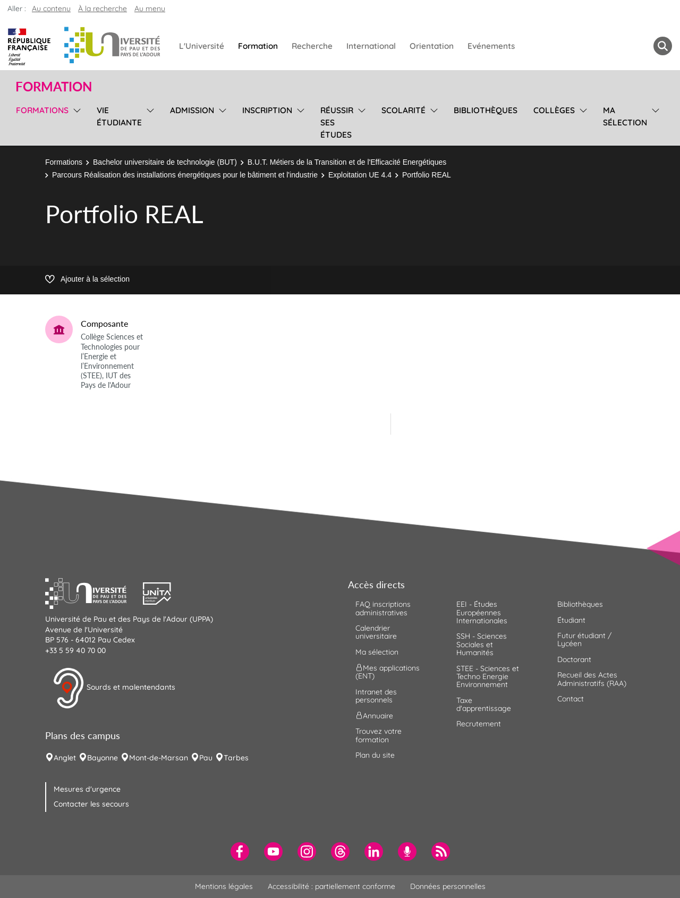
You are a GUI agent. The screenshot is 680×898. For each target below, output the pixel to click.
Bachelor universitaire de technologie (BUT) (165, 162)
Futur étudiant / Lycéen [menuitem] (584, 639)
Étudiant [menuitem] (571, 620)
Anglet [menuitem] (65, 758)
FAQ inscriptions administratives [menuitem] (383, 608)
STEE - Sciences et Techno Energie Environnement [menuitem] (487, 677)
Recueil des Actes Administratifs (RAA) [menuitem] (591, 679)
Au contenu (51, 8)
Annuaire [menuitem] (374, 716)
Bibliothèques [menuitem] (485, 110)
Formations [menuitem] (42, 110)
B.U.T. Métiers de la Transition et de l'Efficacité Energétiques (347, 162)
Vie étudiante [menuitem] (119, 116)
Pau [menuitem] (205, 758)
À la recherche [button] (102, 8)
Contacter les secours (91, 804)
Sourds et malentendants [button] (114, 688)
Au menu (149, 8)
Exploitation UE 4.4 (360, 175)
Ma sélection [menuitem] (625, 116)
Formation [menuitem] (258, 46)
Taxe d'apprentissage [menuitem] (483, 704)
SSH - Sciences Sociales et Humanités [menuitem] (481, 644)
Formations (63, 162)
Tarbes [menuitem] (236, 758)
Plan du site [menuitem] (375, 755)
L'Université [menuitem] (201, 46)
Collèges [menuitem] (554, 110)
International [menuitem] (371, 46)
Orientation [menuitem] (432, 46)
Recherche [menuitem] (312, 46)
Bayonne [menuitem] (102, 758)
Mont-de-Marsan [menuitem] (158, 758)
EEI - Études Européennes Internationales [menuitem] (481, 612)
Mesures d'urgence (87, 789)
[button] (94, 592)
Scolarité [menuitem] (403, 110)
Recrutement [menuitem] (478, 723)
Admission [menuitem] (192, 110)
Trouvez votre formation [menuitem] (378, 735)
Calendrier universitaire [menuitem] (376, 632)
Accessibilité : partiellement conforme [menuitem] (331, 886)
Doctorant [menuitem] (574, 659)
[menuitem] (240, 851)
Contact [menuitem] (570, 699)
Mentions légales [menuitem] (224, 886)
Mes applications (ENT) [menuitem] (387, 672)
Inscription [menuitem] (267, 110)
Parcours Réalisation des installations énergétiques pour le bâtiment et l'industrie (185, 175)
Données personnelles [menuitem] (448, 886)
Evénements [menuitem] (491, 46)
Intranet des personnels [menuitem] (376, 696)
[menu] (75, 121)
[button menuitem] (662, 46)
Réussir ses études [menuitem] (336, 122)
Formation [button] (53, 86)
